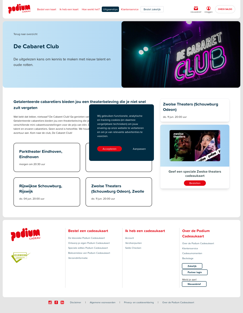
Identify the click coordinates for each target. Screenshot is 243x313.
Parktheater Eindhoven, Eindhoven (40, 154)
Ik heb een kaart (69, 9)
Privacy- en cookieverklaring (139, 302)
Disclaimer (75, 302)
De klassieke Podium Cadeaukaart (86, 238)
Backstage (187, 258)
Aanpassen (139, 149)
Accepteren (109, 149)
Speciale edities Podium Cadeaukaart (88, 248)
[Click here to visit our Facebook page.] (56, 302)
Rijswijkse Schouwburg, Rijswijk (40, 188)
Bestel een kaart (46, 9)
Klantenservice (130, 9)
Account (129, 238)
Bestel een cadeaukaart (88, 230)
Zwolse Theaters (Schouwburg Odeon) (190, 106)
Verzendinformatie (78, 258)
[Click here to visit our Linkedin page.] (62, 302)
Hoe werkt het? (91, 9)
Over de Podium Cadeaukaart (198, 243)
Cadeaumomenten (192, 253)
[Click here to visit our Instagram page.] (50, 302)
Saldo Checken (133, 248)
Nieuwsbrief (194, 284)
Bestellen (194, 183)
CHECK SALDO (225, 9)
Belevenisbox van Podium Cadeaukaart (89, 253)
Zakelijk (192, 266)
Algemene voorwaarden (102, 302)
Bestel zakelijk (152, 9)
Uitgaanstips (110, 9)
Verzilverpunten (133, 243)
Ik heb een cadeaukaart (145, 230)
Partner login (195, 272)
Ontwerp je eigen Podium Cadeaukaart (89, 243)
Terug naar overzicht (25, 34)
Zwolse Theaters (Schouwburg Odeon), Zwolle (117, 188)
